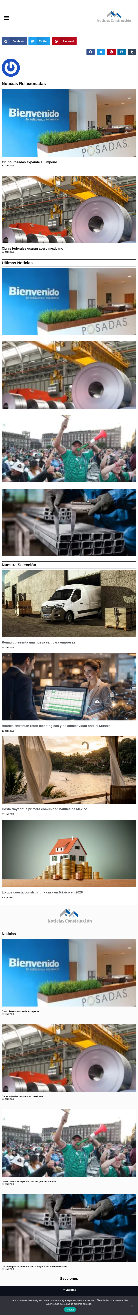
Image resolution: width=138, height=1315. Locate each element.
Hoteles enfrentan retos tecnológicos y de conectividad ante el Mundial (56, 726)
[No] (132, 1305)
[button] (6, 18)
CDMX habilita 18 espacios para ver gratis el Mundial (29, 1181)
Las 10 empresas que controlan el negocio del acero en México (34, 1266)
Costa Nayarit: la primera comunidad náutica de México (44, 809)
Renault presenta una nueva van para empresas (38, 642)
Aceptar (70, 1309)
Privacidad (69, 1289)
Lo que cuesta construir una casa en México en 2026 (42, 892)
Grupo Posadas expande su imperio (29, 162)
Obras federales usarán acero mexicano (32, 248)
